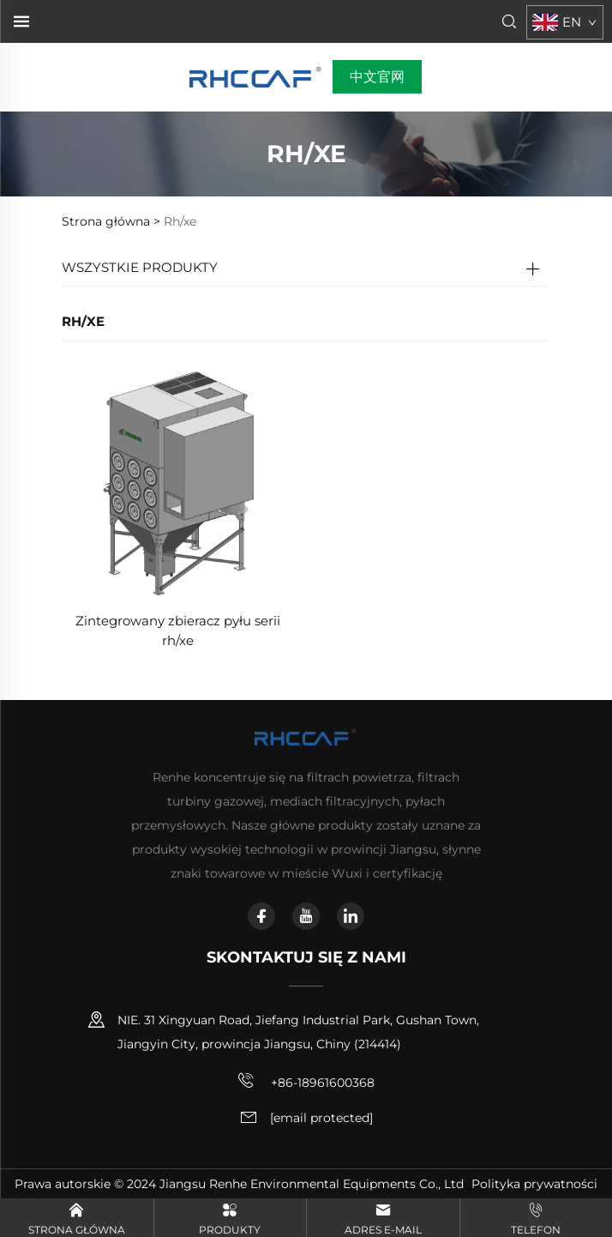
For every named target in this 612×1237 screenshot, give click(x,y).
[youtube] (306, 916)
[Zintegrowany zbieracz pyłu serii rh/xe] (177, 482)
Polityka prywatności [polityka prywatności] (534, 1184)
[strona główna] (256, 76)
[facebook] (261, 916)
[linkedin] (350, 916)
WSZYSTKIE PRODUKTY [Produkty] (140, 267)
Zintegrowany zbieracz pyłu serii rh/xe (177, 630)
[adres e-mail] (321, 1118)
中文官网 (377, 77)
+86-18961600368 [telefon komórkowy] (306, 1080)
